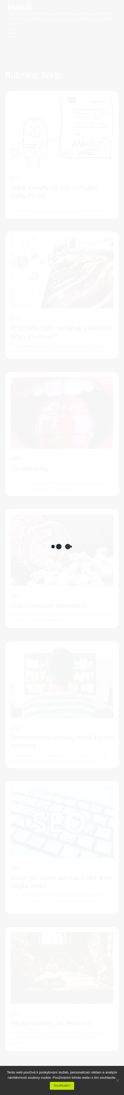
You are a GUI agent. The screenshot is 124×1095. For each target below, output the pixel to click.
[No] (117, 1080)
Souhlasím (62, 1085)
